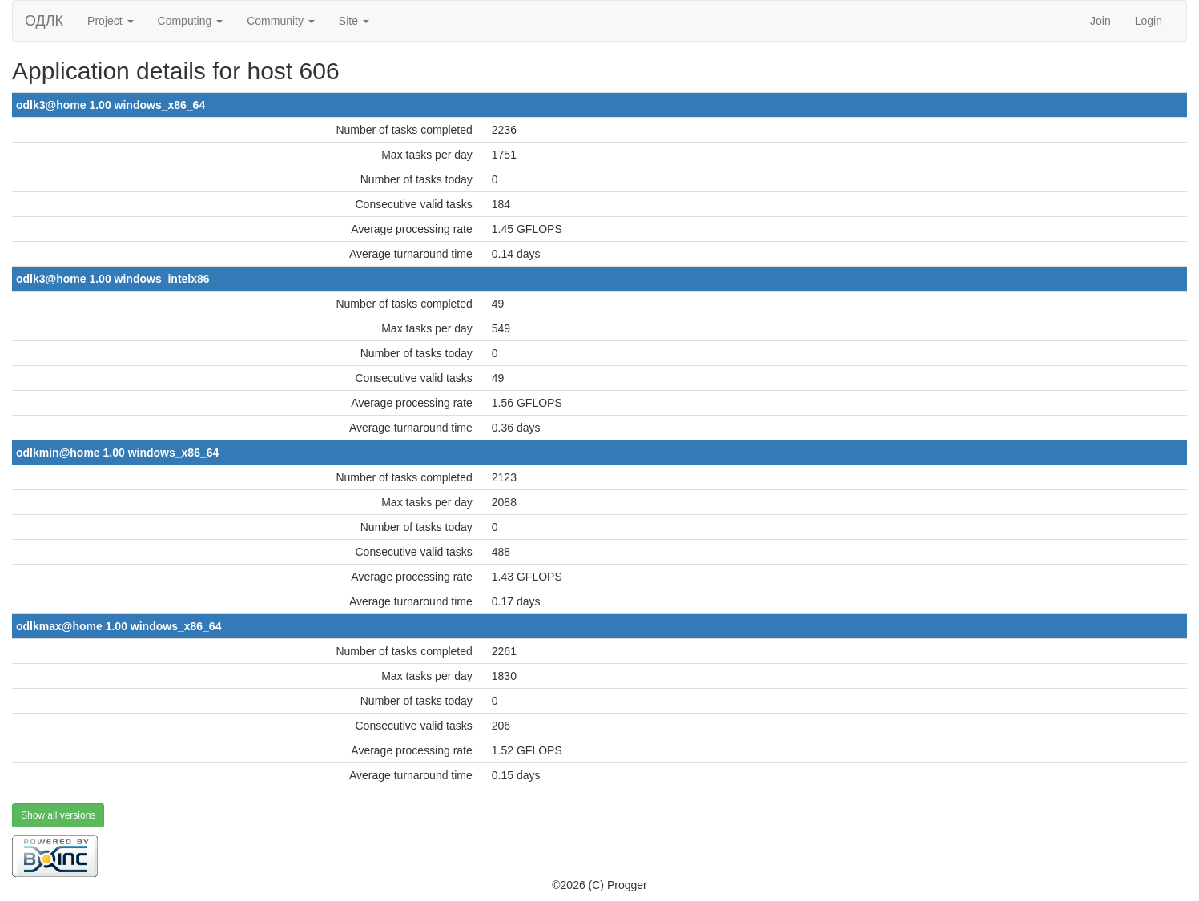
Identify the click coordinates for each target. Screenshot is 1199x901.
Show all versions (58, 815)
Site (354, 20)
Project (110, 20)
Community (281, 20)
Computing (190, 20)
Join (1100, 20)
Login (1148, 20)
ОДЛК (44, 21)
